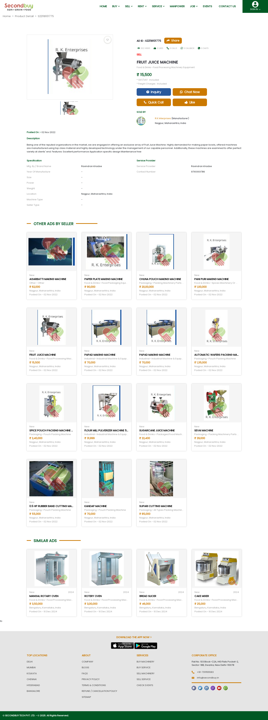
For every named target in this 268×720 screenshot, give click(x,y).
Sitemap (86, 697)
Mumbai (31, 667)
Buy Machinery (145, 661)
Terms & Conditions (94, 685)
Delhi (30, 661)
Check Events (145, 685)
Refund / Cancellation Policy (99, 691)
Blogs (85, 667)
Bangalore (33, 691)
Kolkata (32, 673)
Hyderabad (33, 685)
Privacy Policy (91, 679)
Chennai (32, 679)
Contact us (227, 6)
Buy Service (144, 667)
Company (87, 661)
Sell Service (144, 679)
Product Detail (24, 16)
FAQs (85, 673)
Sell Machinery (145, 673)
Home (7, 16)
